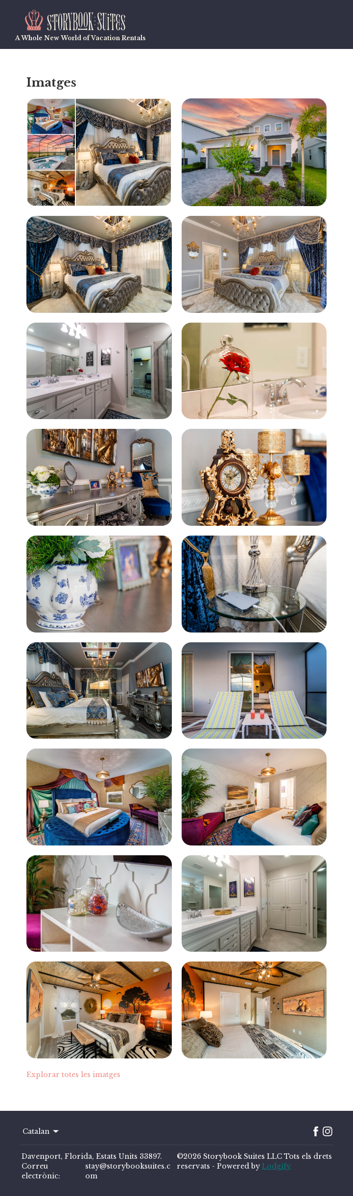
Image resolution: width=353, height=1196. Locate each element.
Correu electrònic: (41, 1171)
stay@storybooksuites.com (127, 1171)
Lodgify (276, 1166)
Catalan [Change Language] (41, 1131)
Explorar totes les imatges (73, 1074)
